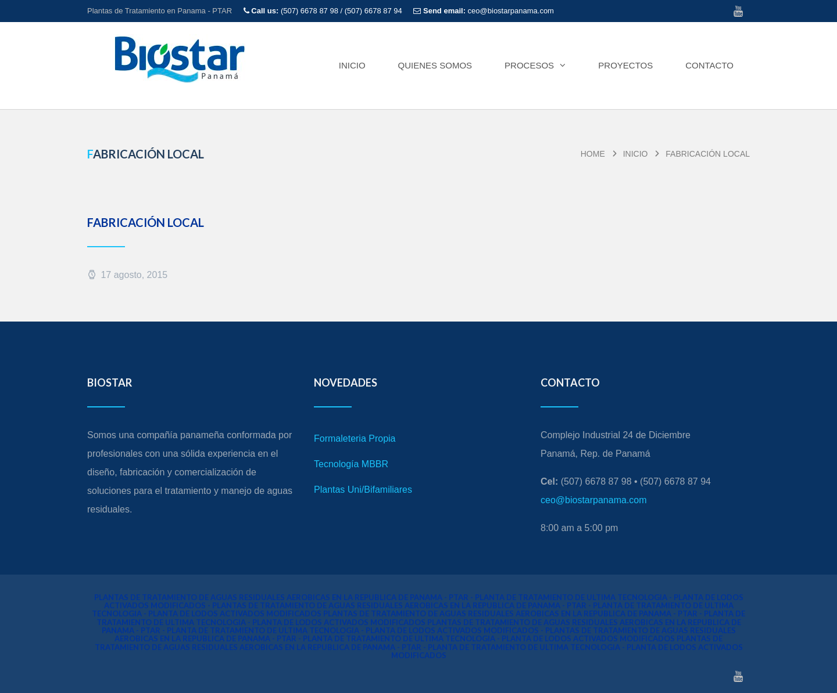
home (593, 153)
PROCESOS (535, 65)
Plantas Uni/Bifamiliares (363, 490)
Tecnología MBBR (351, 464)
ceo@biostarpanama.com (594, 500)
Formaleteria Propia (355, 438)
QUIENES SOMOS (435, 65)
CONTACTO (709, 65)
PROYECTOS (625, 65)
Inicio (352, 65)
